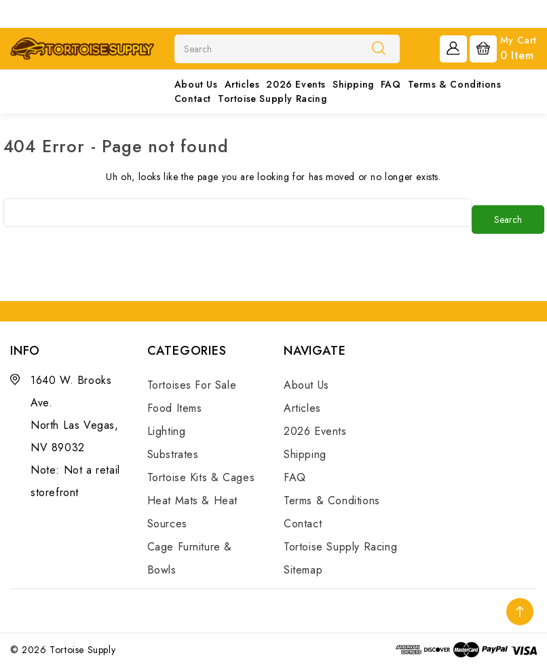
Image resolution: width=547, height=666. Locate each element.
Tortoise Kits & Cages (201, 477)
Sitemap (303, 570)
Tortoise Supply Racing (272, 98)
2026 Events (296, 84)
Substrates (173, 454)
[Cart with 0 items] (503, 47)
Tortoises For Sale (192, 385)
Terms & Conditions (455, 84)
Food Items (174, 408)
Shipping (353, 84)
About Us (196, 84)
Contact (192, 98)
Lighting (166, 431)
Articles (242, 84)
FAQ (391, 84)
